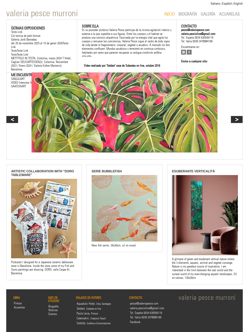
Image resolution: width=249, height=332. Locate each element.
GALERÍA (208, 14)
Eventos (52, 314)
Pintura (18, 303)
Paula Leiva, (87, 313)
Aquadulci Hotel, (94, 303)
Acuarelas (19, 307)
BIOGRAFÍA (188, 14)
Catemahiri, (91, 318)
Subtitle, (93, 323)
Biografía (53, 306)
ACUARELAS (229, 14)
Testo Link (16, 32)
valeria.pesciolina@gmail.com (198, 34)
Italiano (215, 3)
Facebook (135, 322)
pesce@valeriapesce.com (195, 30)
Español (227, 3)
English (238, 3)
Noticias (53, 310)
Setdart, (89, 308)
